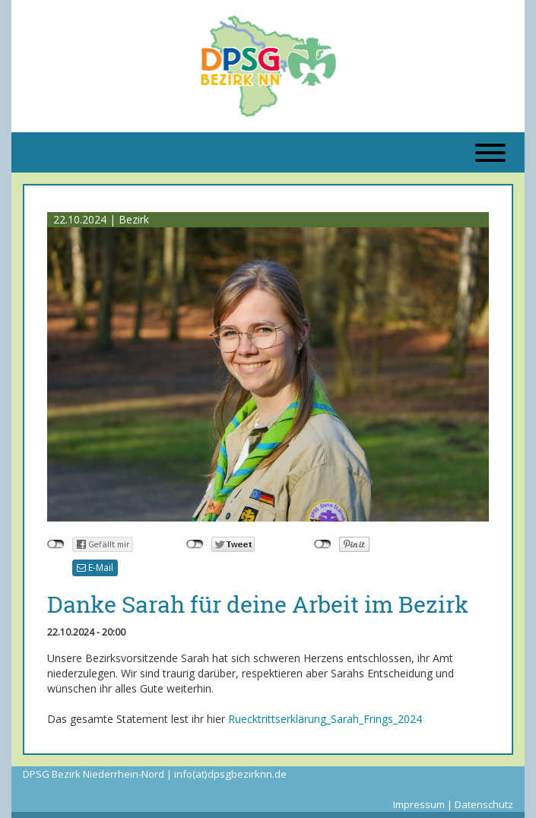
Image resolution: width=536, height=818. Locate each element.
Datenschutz (484, 804)
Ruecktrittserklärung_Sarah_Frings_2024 (325, 719)
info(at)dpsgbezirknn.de (230, 774)
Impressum (419, 804)
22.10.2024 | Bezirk (101, 219)
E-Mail (95, 567)
